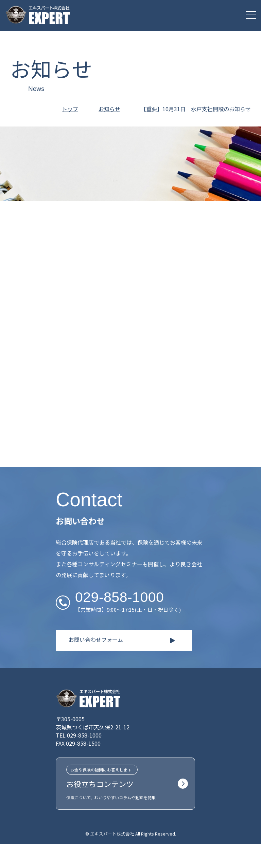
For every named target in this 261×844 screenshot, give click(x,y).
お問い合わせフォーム (96, 639)
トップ (70, 109)
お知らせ (109, 109)
